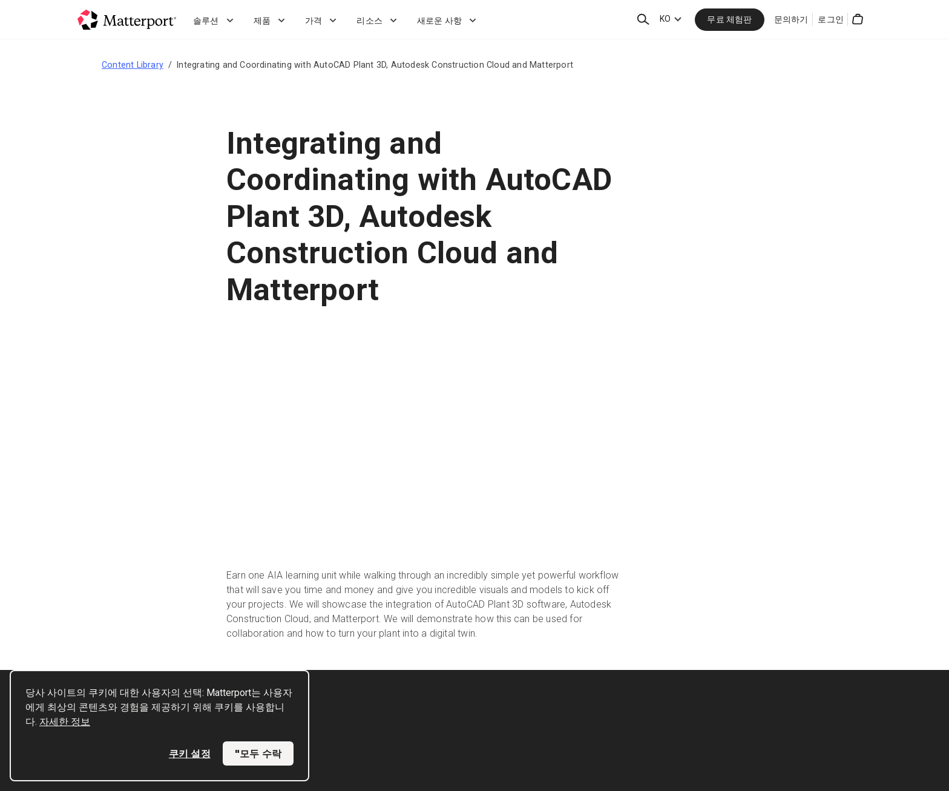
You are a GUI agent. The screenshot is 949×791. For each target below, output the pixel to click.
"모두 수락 (258, 753)
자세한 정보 (64, 721)
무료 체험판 (729, 19)
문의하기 (791, 19)
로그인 (831, 19)
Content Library (132, 65)
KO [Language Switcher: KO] (665, 19)
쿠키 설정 (190, 753)
